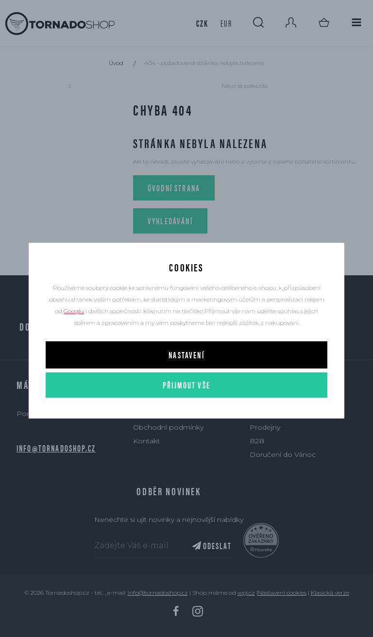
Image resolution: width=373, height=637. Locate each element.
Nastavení (186, 355)
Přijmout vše (186, 385)
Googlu (74, 311)
